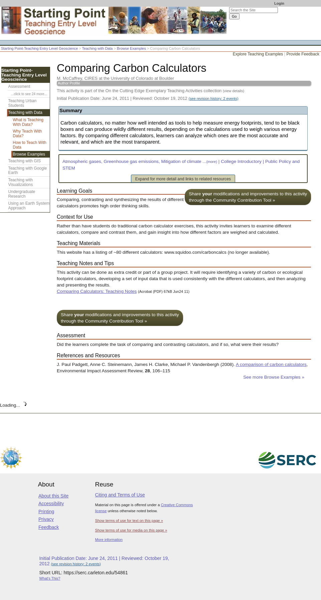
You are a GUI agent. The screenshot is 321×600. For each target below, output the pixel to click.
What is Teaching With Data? (28, 122)
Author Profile (69, 83)
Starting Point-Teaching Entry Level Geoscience (39, 48)
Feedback (48, 527)
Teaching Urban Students (22, 103)
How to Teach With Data (29, 145)
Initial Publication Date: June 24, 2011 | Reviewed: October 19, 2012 (147, 98)
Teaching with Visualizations (20, 182)
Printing (46, 511)
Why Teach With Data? (27, 133)
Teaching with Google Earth (27, 170)
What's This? (49, 578)
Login (279, 3)
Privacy (46, 519)
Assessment (19, 86)
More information (109, 540)
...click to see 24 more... (29, 94)
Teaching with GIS (24, 161)
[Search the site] (253, 10)
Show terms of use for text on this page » (129, 521)
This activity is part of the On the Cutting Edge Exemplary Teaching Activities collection (150, 90)
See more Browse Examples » (273, 377)
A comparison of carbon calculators (271, 364)
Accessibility (51, 503)
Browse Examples (131, 48)
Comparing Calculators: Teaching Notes (97, 291)
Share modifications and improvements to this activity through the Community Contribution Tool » (248, 197)
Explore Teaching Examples (258, 54)
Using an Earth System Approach (29, 205)
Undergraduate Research (21, 194)
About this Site (53, 495)
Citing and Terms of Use (120, 494)
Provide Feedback (302, 54)
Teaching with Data (97, 48)
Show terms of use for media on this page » (131, 530)
